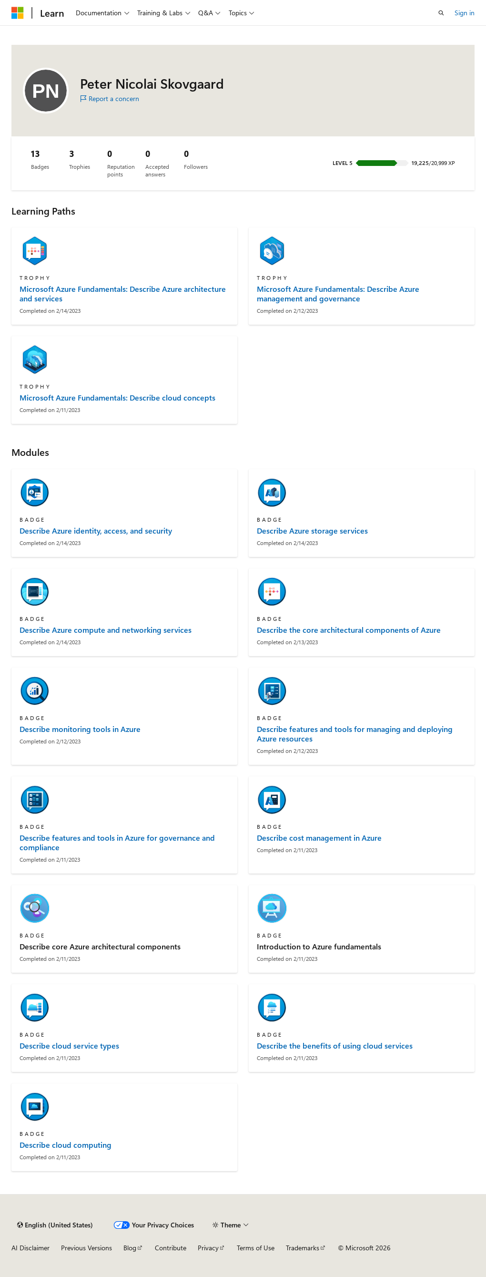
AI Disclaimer (30, 1247)
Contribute (170, 1247)
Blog (129, 1247)
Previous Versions (86, 1247)
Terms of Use (255, 1247)
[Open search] (441, 12)
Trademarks (302, 1247)
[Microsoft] (17, 13)
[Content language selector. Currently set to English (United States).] (55, 1225)
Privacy (208, 1247)
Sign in (465, 12)
